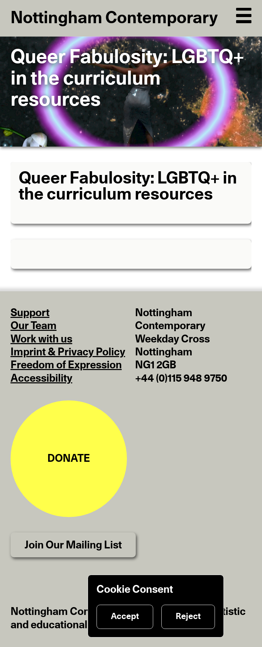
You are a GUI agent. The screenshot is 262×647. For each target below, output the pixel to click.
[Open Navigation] (244, 14)
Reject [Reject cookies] (188, 616)
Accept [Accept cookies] (125, 616)
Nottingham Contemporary (114, 18)
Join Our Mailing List (73, 545)
